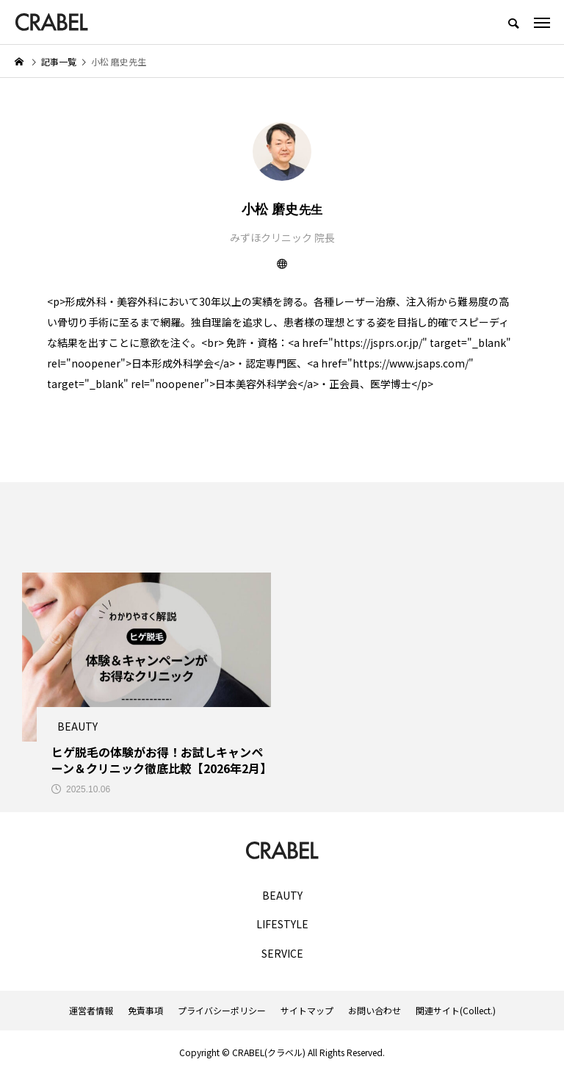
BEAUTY (282, 897)
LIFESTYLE (282, 926)
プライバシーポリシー (222, 1012)
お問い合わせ (374, 1012)
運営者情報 (91, 1012)
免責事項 (145, 1012)
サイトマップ (307, 1012)
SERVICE (282, 955)
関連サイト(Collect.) (456, 1012)
